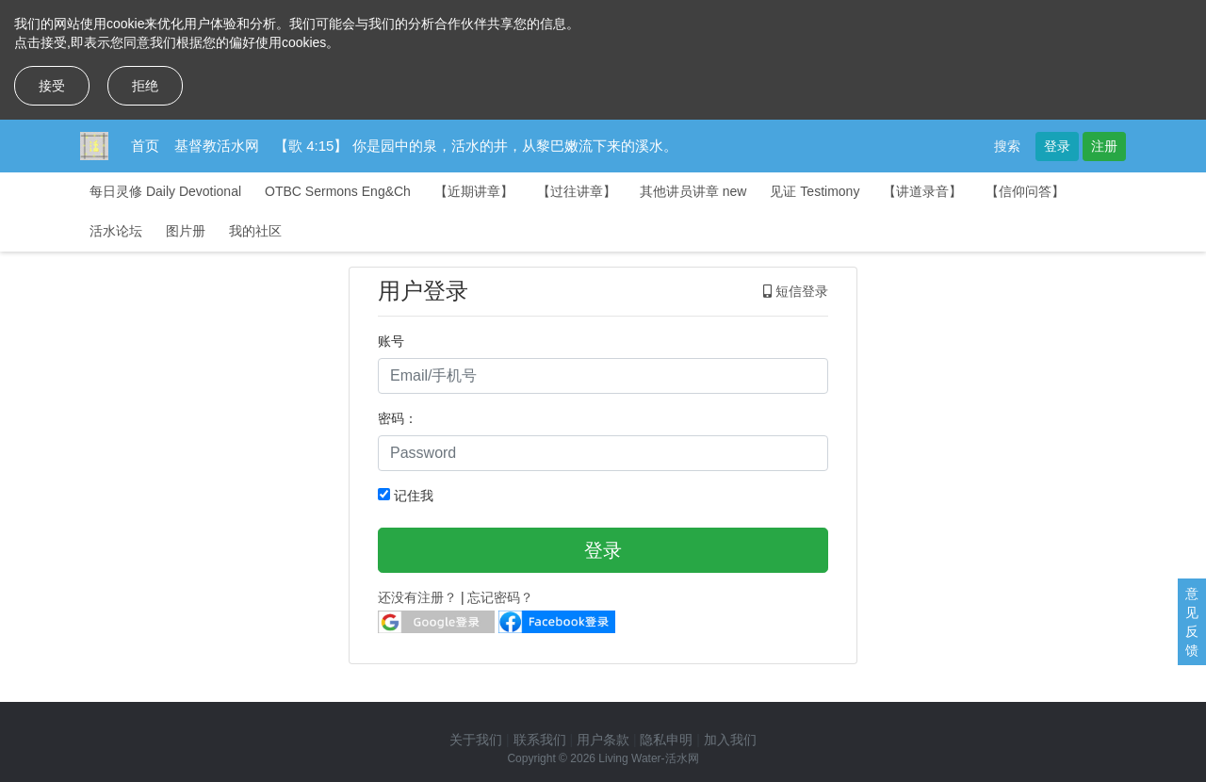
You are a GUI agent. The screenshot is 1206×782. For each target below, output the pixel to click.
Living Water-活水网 (648, 758)
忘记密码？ (500, 597)
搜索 (1007, 146)
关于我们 (475, 739)
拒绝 (145, 85)
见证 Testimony (814, 191)
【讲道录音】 (922, 191)
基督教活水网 (216, 146)
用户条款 (603, 739)
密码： (397, 418)
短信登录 (795, 291)
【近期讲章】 (473, 191)
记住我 (405, 495)
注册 (1104, 146)
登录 (1057, 146)
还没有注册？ (417, 597)
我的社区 (255, 230)
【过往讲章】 (576, 191)
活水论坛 (116, 230)
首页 (145, 146)
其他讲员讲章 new (693, 191)
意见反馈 (1191, 622)
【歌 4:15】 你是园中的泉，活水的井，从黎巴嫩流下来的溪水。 (475, 146)
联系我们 (539, 739)
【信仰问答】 (1025, 191)
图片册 (185, 230)
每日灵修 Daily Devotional (165, 191)
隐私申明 (666, 739)
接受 (52, 85)
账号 (391, 341)
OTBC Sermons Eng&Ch (338, 191)
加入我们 (730, 739)
